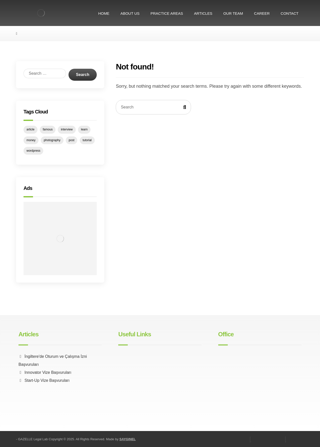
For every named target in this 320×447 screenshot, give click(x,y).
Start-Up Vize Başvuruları (44, 380)
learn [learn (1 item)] (84, 129)
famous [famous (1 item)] (47, 129)
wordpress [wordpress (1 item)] (33, 150)
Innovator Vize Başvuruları (44, 372)
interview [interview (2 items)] (66, 129)
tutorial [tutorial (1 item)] (87, 140)
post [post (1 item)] (71, 140)
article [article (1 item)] (30, 129)
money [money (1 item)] (31, 140)
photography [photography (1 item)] (52, 140)
